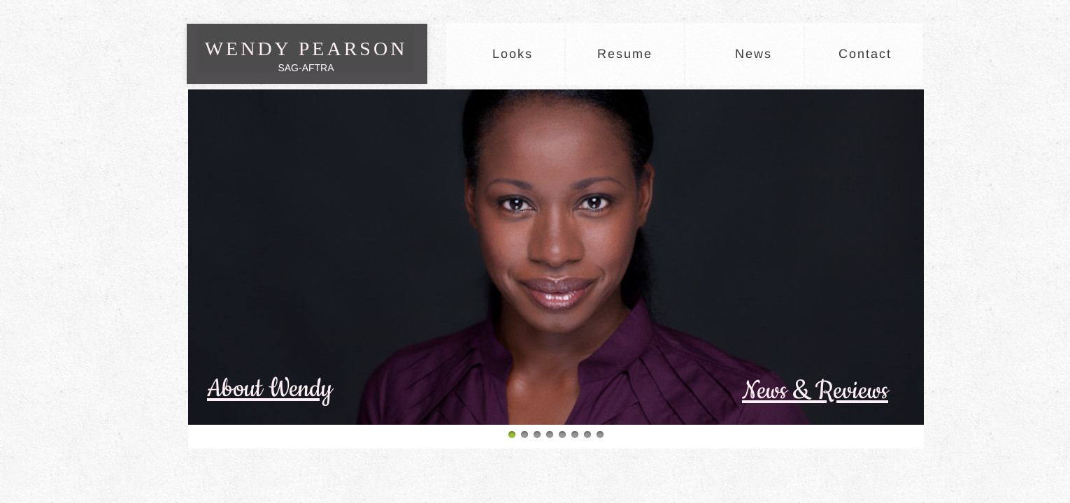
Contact (865, 54)
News (753, 54)
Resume (624, 54)
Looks (512, 54)
